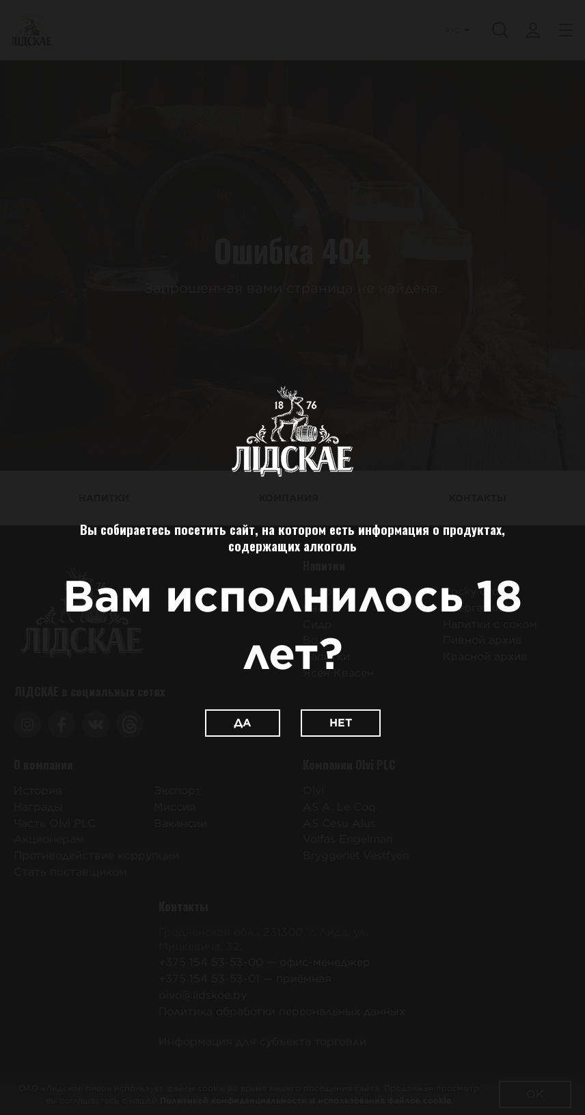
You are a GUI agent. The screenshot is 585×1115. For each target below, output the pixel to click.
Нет (340, 722)
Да (242, 722)
